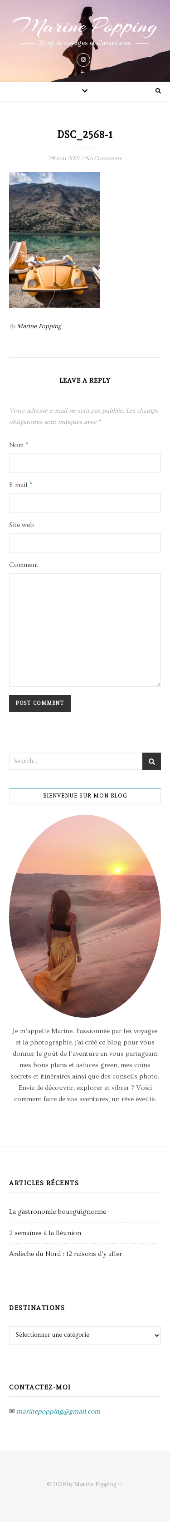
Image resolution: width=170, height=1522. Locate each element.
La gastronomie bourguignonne (57, 1212)
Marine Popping (85, 26)
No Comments (103, 158)
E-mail (20, 485)
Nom (18, 445)
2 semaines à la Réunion (45, 1233)
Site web (21, 525)
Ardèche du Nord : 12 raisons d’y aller (65, 1254)
